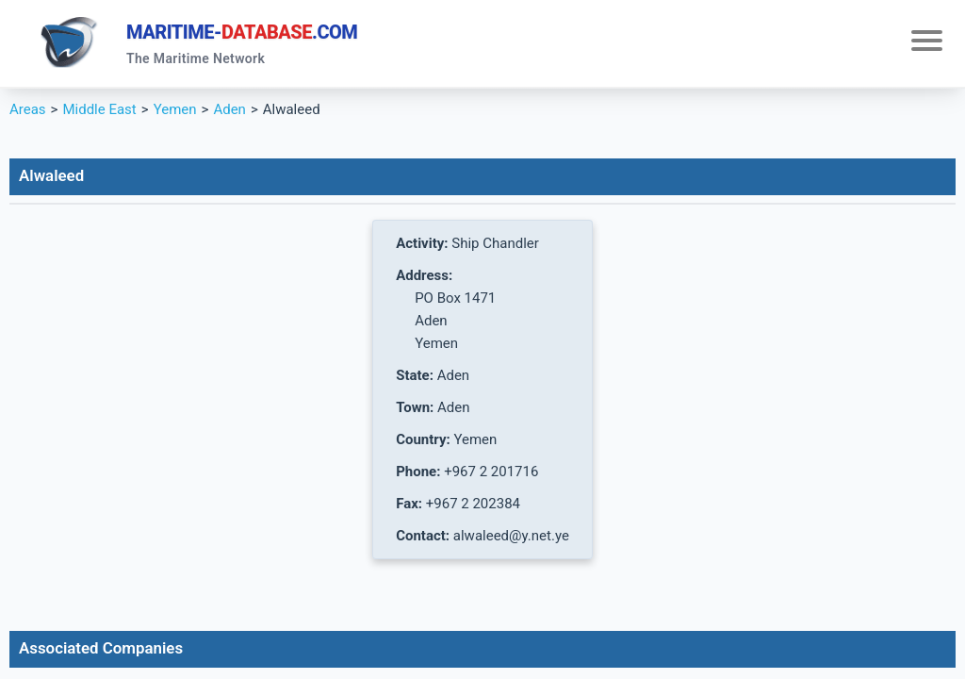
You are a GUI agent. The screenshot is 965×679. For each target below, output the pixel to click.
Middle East (99, 109)
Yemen (175, 109)
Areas (27, 109)
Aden (229, 109)
